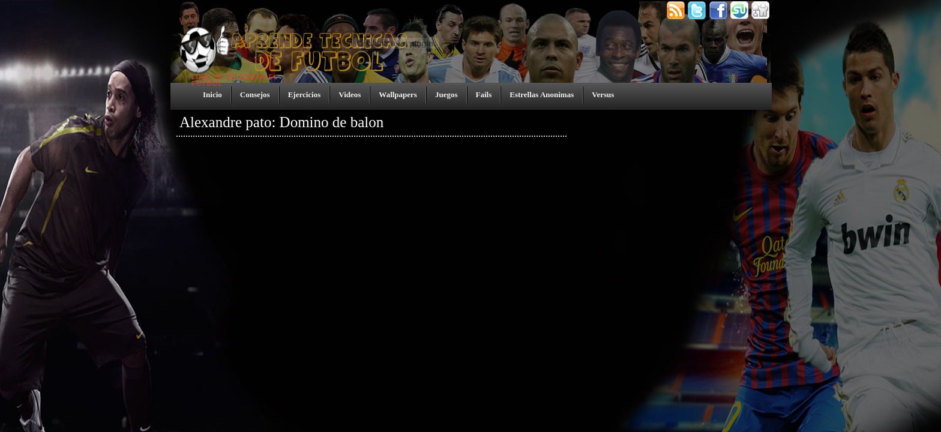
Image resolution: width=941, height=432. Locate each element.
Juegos (446, 94)
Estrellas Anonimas (542, 94)
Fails (484, 94)
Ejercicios (304, 94)
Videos (349, 94)
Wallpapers (398, 94)
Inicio (212, 94)
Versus (603, 94)
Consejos (255, 94)
